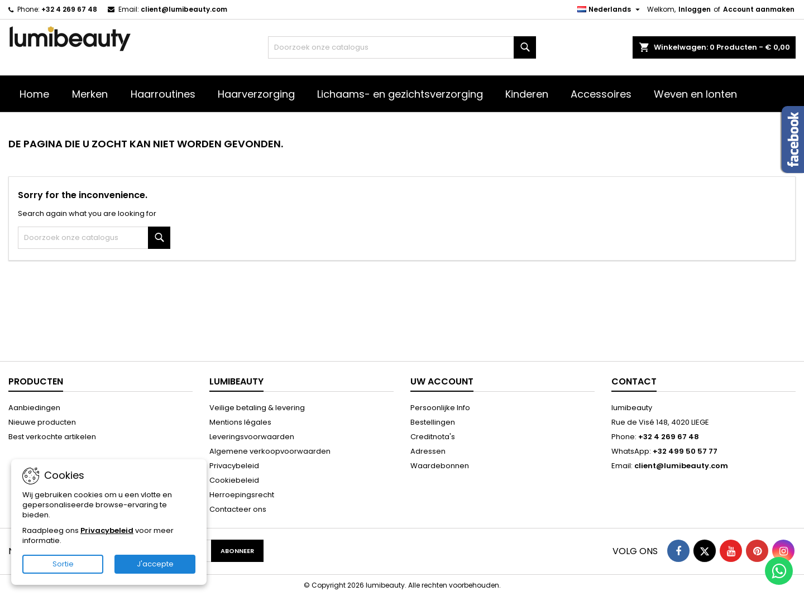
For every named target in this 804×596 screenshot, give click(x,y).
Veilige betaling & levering (257, 407)
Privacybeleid (234, 465)
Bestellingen (432, 422)
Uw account (441, 381)
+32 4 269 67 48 (69, 9)
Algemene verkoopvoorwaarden (270, 451)
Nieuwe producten (42, 422)
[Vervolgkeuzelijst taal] (610, 9)
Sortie (63, 564)
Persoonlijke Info (440, 407)
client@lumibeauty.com (184, 9)
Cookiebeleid (234, 480)
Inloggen (694, 9)
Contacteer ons (237, 509)
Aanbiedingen (34, 407)
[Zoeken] (402, 47)
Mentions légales (240, 422)
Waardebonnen (439, 465)
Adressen (428, 451)
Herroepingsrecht (241, 494)
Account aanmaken (759, 9)
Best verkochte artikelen (52, 436)
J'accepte (155, 564)
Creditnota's (432, 436)
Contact (634, 381)
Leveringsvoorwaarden (251, 436)
